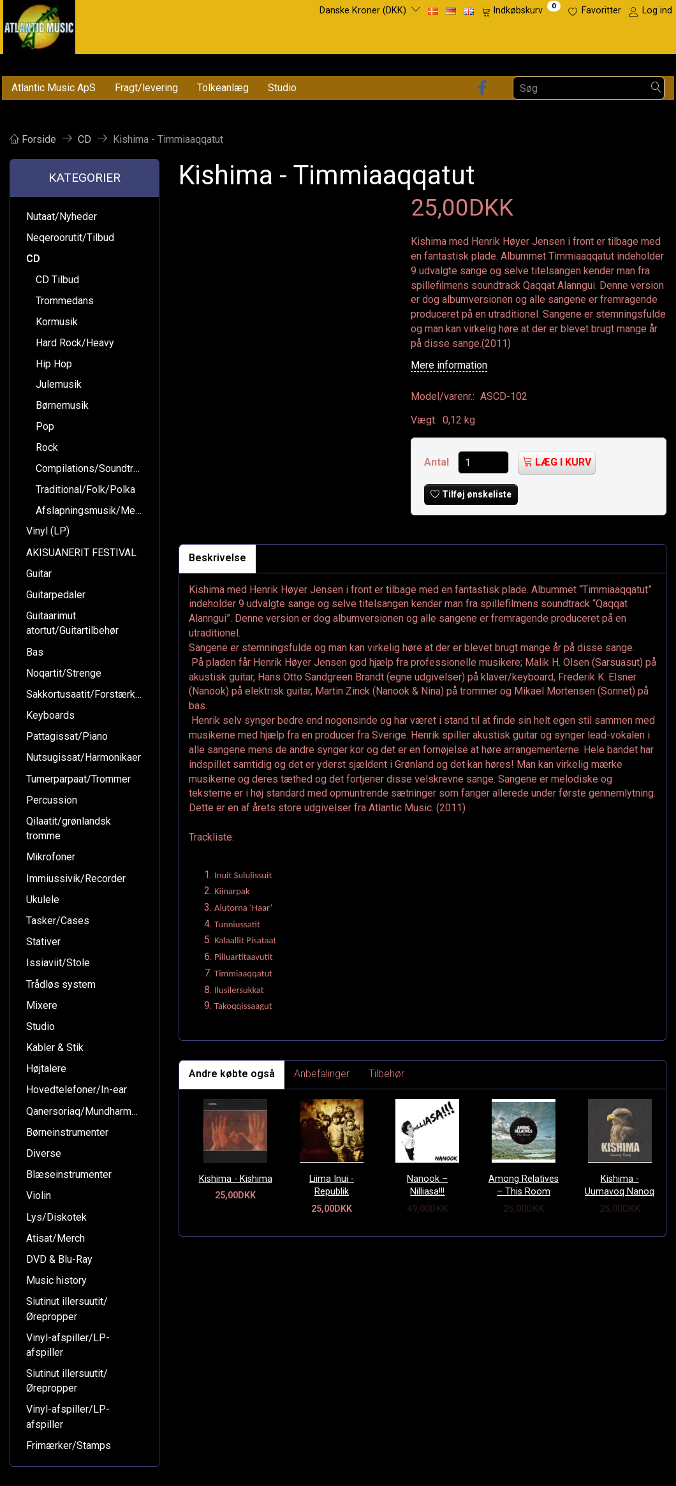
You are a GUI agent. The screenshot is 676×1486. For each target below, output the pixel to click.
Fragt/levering (146, 88)
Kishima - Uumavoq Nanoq (619, 1185)
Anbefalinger (321, 1074)
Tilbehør (386, 1074)
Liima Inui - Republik (331, 1185)
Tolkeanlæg (223, 88)
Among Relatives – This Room (524, 1185)
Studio (282, 88)
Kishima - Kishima (235, 1178)
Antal (438, 462)
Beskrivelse (217, 558)
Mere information (449, 365)
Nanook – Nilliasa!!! (427, 1185)
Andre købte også (232, 1074)
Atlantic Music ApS (53, 88)
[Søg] (656, 88)
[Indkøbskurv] (521, 11)
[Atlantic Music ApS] (39, 24)
